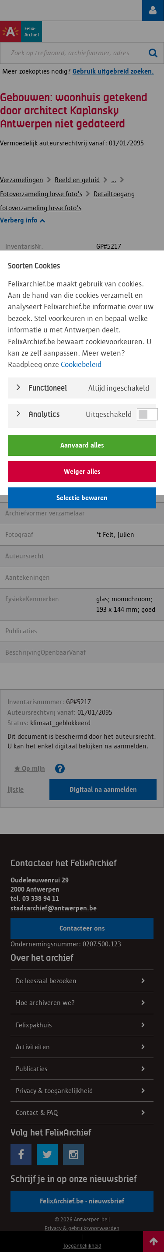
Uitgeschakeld (109, 414)
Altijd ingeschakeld (118, 388)
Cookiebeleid (81, 364)
